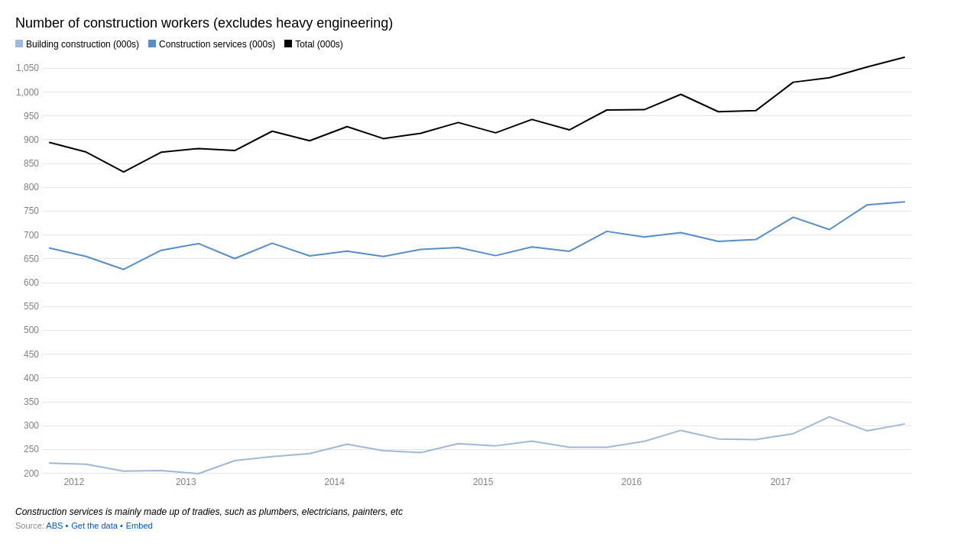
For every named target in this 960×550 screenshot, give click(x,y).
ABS (54, 525)
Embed (139, 525)
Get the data (94, 525)
